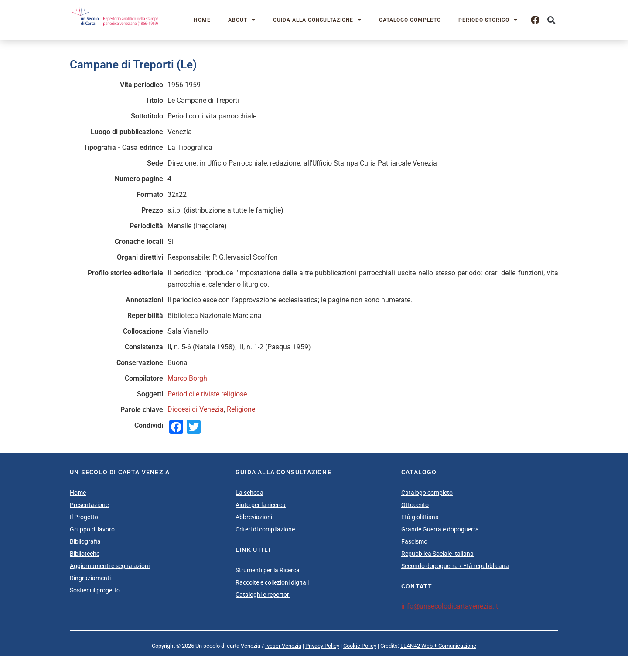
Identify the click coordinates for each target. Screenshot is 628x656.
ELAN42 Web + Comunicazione (438, 645)
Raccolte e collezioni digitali (272, 582)
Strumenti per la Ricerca (268, 570)
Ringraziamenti (90, 578)
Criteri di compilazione (265, 529)
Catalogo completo (410, 20)
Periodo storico (488, 20)
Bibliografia (85, 541)
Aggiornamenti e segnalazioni (110, 565)
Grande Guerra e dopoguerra (440, 529)
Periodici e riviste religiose (207, 394)
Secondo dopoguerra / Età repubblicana (455, 565)
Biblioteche (84, 553)
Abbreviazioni (254, 517)
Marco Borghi (188, 378)
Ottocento (415, 504)
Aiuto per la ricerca (261, 504)
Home (202, 20)
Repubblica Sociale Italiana (437, 553)
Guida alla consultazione (317, 20)
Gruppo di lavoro (92, 529)
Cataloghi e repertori (263, 594)
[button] (551, 20)
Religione (241, 409)
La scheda (249, 492)
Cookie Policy (359, 645)
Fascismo (414, 541)
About (242, 20)
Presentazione (89, 504)
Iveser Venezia (283, 645)
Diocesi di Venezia (195, 409)
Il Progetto (84, 517)
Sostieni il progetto (95, 590)
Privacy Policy (322, 645)
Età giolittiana (420, 517)
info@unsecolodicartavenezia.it (449, 606)
